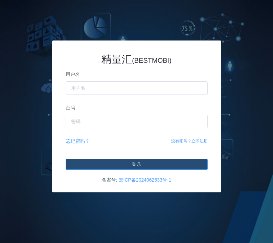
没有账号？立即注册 (189, 141)
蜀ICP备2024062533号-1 (145, 180)
